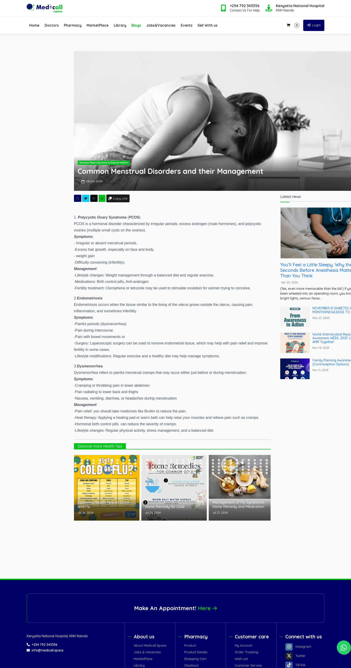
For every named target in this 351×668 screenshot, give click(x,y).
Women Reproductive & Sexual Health (116, 162)
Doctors (52, 25)
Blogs (136, 25)
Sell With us (208, 25)
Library (120, 25)
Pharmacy (73, 25)
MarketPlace (97, 25)
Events (186, 25)
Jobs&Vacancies (161, 25)
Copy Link (130, 198)
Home (34, 25)
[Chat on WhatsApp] (344, 647)
